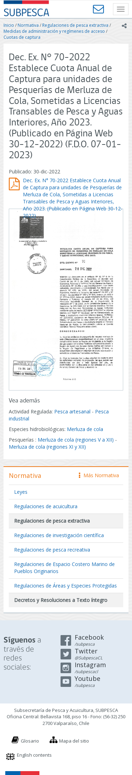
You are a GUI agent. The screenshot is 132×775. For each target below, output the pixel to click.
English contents (34, 755)
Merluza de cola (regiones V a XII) (76, 439)
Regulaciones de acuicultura (45, 506)
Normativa (28, 25)
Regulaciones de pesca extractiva (75, 25)
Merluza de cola (85, 429)
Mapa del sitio (74, 741)
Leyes (20, 491)
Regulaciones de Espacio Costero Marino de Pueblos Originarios (64, 567)
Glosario (30, 741)
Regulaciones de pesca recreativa (52, 549)
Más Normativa (99, 475)
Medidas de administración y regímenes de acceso (54, 31)
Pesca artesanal (73, 411)
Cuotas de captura (22, 37)
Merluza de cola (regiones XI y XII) (47, 446)
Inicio (9, 25)
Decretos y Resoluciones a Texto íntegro (60, 600)
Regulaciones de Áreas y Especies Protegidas (65, 585)
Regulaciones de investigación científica (59, 535)
